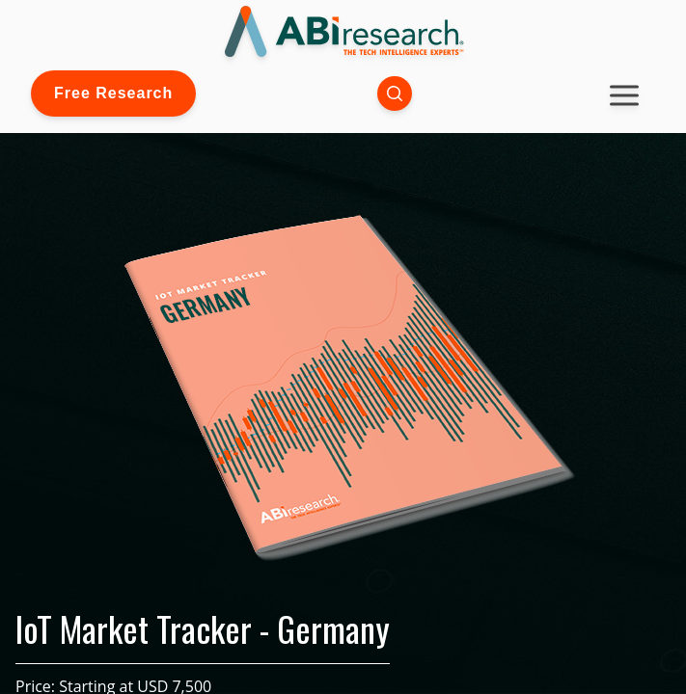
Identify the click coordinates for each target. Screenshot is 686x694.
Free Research (113, 93)
